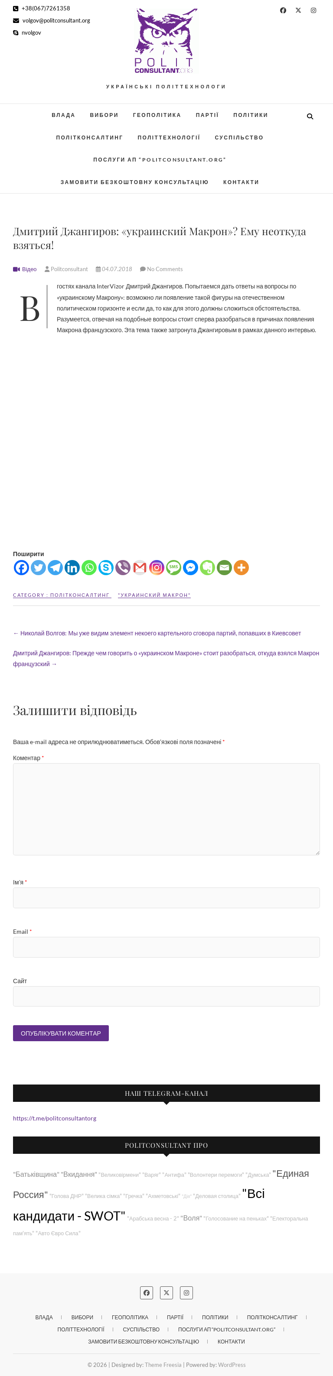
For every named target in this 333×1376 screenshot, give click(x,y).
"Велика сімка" (103, 1196)
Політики (250, 115)
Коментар (28, 757)
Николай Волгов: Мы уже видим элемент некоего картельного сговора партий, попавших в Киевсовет (157, 633)
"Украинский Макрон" (154, 595)
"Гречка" (133, 1196)
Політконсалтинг (89, 137)
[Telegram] (55, 567)
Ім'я (20, 882)
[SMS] (173, 567)
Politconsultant (67, 268)
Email (22, 931)
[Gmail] (139, 567)
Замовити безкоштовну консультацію (135, 182)
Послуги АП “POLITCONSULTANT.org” (160, 159)
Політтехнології (168, 137)
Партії (207, 115)
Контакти (241, 182)
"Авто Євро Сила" (58, 1233)
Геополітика (157, 115)
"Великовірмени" (119, 1175)
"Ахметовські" (163, 1196)
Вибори (104, 115)
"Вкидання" (79, 1174)
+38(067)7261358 (41, 8)
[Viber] (123, 567)
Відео (29, 268)
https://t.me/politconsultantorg (54, 1118)
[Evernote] (207, 567)
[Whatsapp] (89, 567)
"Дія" (187, 1196)
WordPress (232, 1364)
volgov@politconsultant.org (51, 20)
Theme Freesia (163, 1364)
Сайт (20, 980)
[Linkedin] (72, 567)
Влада (63, 115)
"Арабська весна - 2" (153, 1218)
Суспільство (239, 137)
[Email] (224, 567)
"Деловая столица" (217, 1196)
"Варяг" (151, 1175)
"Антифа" (174, 1175)
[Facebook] (21, 567)
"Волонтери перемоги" (216, 1175)
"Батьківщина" (36, 1174)
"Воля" (191, 1218)
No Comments (165, 268)
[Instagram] (156, 567)
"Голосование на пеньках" (236, 1218)
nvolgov (27, 32)
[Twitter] (38, 567)
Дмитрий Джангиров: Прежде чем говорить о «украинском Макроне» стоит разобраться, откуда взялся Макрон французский (166, 658)
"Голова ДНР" (66, 1196)
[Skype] (106, 567)
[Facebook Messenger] (190, 567)
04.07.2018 (115, 268)
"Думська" (258, 1175)
